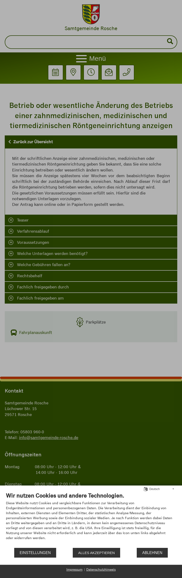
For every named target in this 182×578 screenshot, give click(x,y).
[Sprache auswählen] (145, 489)
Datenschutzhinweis (101, 569)
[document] (91, 520)
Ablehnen (152, 553)
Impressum (74, 569)
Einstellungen (35, 553)
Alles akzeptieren (96, 553)
